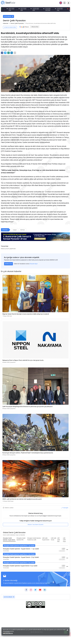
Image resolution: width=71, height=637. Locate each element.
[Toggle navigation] (68, 2)
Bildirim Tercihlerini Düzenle (35, 524)
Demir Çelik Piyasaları (17, 23)
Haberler (5, 23)
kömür (22, 230)
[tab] (9, 539)
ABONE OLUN (8, 264)
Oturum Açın (33, 264)
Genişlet (65, 508)
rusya (14, 230)
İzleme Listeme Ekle (10, 27)
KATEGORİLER (8, 16)
